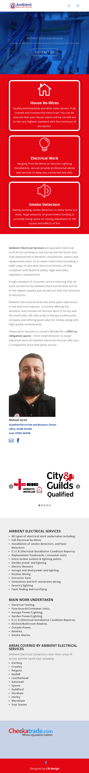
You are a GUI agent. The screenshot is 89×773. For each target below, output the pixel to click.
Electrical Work (44, 158)
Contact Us (44, 55)
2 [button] (42, 505)
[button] (11, 486)
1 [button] (39, 505)
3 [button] (44, 505)
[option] (29, 485)
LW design (52, 768)
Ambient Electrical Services (44, 41)
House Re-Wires (44, 102)
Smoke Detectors (44, 204)
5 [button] (50, 505)
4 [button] (47, 505)
